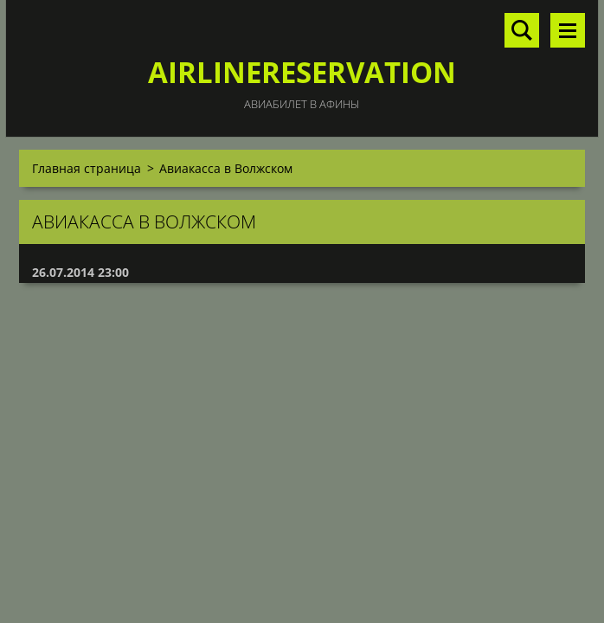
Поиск (521, 30)
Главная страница (86, 168)
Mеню (567, 30)
